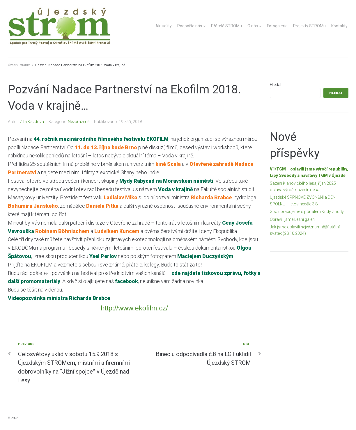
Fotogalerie (277, 26)
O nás (252, 26)
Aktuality (163, 26)
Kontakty (339, 26)
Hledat (275, 84)
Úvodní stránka (19, 65)
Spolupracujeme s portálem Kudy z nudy (307, 211)
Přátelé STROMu (226, 26)
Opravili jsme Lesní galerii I (293, 219)
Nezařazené (78, 121)
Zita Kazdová (32, 121)
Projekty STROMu (309, 26)
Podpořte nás (189, 26)
